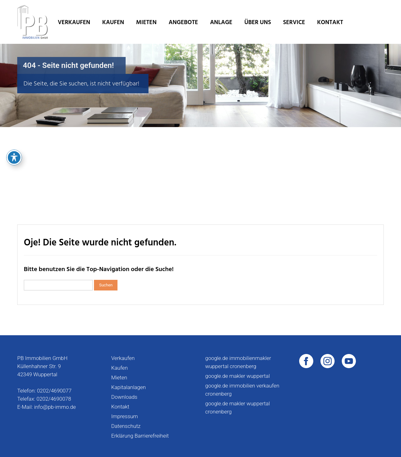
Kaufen (113, 22)
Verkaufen (74, 22)
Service (294, 22)
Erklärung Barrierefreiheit (140, 436)
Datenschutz (126, 426)
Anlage (221, 22)
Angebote (183, 22)
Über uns (257, 22)
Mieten (146, 22)
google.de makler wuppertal (237, 376)
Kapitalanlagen (128, 387)
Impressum (124, 416)
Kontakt (330, 22)
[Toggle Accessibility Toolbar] (14, 121)
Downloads (124, 397)
